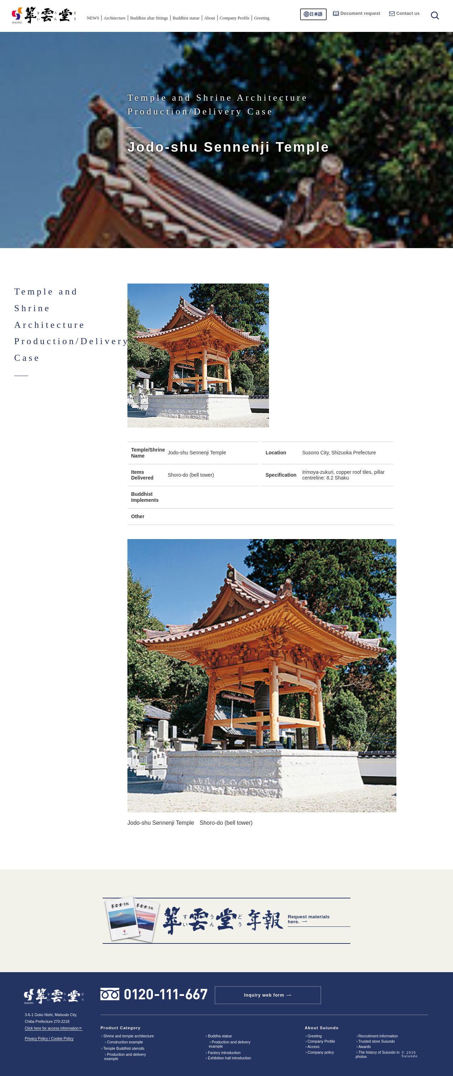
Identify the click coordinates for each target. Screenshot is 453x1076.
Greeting (261, 18)
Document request (356, 13)
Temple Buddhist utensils (123, 1048)
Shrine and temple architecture (128, 1036)
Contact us (404, 13)
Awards (365, 1046)
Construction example (125, 1042)
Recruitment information (378, 1036)
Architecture (114, 18)
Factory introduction (224, 1052)
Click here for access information (53, 1028)
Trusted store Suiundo (377, 1041)
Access (314, 1046)
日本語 (315, 14)
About (209, 18)
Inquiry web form (264, 995)
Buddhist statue (186, 18)
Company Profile (235, 18)
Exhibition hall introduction (229, 1058)
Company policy (321, 1052)
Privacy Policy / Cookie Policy (49, 1038)
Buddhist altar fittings (149, 18)
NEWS (93, 18)
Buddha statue (220, 1036)
